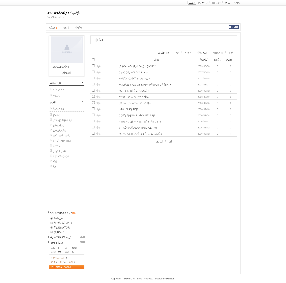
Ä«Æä (188, 52)
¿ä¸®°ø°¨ (59, 232)
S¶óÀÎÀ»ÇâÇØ (61, 156)
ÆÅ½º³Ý (237, 2)
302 (59, 251)
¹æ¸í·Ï (66, 27)
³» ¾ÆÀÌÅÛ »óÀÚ (59, 257)
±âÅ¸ (231, 52)
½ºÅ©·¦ (53, 102)
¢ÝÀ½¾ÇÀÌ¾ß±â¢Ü (63, 120)
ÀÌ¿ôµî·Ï (66, 73)
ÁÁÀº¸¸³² (58, 218)
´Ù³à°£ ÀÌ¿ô (56, 242)
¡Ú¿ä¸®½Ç (58, 125)
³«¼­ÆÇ (56, 95)
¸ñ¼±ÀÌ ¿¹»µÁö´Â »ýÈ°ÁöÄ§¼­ (135, 103)
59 (73, 251)
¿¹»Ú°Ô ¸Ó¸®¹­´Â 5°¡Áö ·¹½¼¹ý (135, 78)
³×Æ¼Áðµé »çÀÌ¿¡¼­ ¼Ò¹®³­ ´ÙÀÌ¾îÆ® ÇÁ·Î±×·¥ (145, 84)
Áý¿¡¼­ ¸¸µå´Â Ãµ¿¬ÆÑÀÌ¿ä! (134, 96)
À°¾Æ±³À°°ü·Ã (62, 227)
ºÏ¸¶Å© (78, 27)
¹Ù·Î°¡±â (215, 2)
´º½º (177, 52)
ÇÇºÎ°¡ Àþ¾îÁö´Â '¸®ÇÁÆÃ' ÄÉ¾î (137, 115)
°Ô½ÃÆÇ (218, 52)
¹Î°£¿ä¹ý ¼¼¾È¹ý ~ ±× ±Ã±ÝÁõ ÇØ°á (140, 121)
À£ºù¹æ (57, 146)
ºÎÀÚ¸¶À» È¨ (203, 2)
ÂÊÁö (53, 27)
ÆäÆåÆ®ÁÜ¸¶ (60, 66)
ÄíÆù (72, 262)
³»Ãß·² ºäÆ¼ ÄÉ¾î (128, 109)
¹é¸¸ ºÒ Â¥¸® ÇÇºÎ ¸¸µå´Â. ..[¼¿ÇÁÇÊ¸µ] (141, 133)
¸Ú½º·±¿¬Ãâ (60, 151)
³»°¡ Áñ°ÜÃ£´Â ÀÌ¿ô (61, 213)
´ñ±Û (216, 59)
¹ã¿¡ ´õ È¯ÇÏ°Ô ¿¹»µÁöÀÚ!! (134, 90)
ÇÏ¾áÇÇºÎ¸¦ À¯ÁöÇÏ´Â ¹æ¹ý (133, 72)
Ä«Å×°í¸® (55, 83)
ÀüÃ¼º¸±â (58, 89)
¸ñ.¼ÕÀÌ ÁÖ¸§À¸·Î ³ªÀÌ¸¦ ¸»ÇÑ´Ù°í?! (138, 66)
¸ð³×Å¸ (227, 2)
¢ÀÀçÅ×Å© (59, 130)
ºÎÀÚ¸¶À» (202, 52)
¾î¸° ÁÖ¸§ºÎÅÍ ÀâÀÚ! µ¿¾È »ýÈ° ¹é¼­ (138, 127)
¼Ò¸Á (54, 262)
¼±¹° (62, 262)
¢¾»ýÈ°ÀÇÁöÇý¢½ (62, 140)
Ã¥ (54, 166)
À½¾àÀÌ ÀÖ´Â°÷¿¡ (63, 223)
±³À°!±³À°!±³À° (62, 135)
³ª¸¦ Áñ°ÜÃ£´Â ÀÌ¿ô (60, 237)
